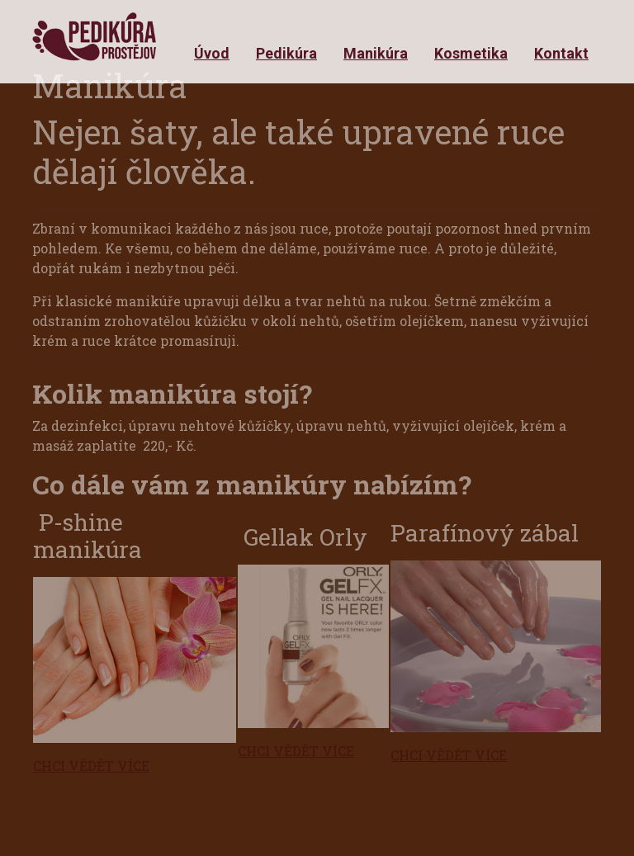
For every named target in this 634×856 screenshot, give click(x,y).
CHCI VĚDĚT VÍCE (91, 765)
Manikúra (375, 53)
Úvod (211, 53)
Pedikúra (286, 53)
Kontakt (561, 53)
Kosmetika (471, 53)
